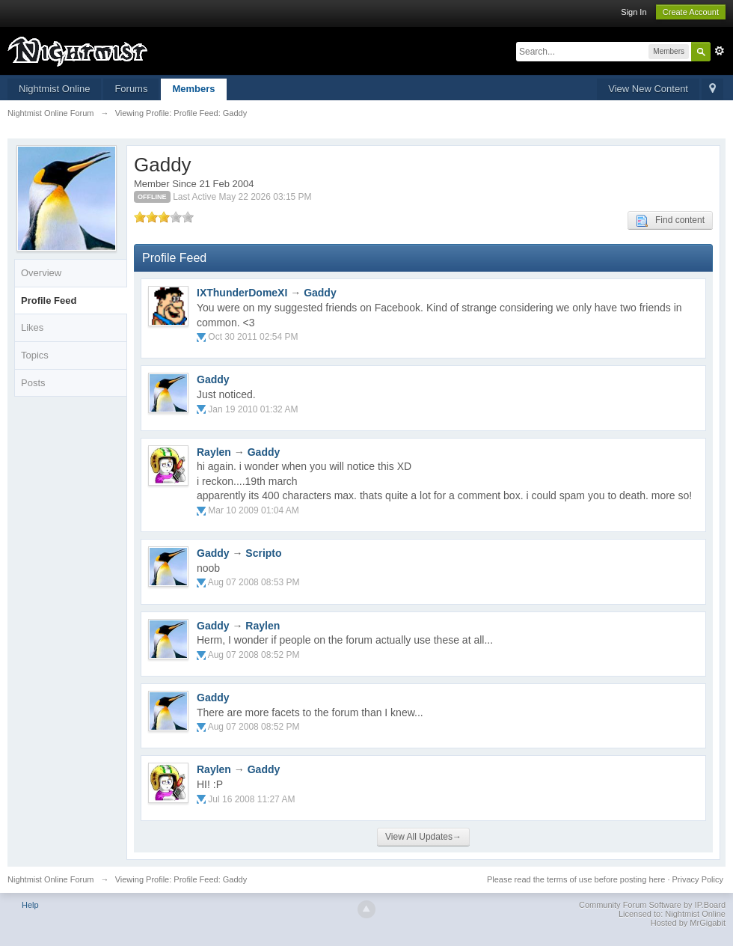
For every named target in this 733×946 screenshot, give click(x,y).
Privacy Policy (697, 879)
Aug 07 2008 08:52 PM (254, 655)
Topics (35, 355)
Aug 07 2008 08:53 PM (254, 582)
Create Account (691, 11)
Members (193, 88)
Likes (32, 327)
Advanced (720, 51)
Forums (130, 88)
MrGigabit (708, 922)
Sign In (633, 11)
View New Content (648, 88)
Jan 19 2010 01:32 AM (253, 409)
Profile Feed (48, 300)
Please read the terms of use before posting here (576, 879)
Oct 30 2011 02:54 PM (253, 337)
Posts (33, 382)
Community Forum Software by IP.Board (652, 904)
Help (30, 904)
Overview (41, 272)
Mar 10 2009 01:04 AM (253, 510)
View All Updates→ (423, 836)
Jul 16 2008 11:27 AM (251, 799)
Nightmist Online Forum (50, 879)
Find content (670, 221)
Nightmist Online (54, 88)
